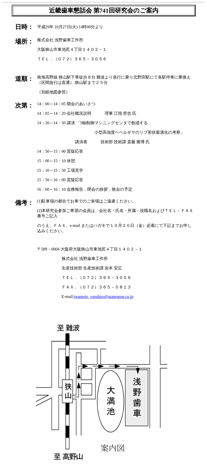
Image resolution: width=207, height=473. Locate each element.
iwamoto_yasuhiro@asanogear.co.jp (103, 296)
